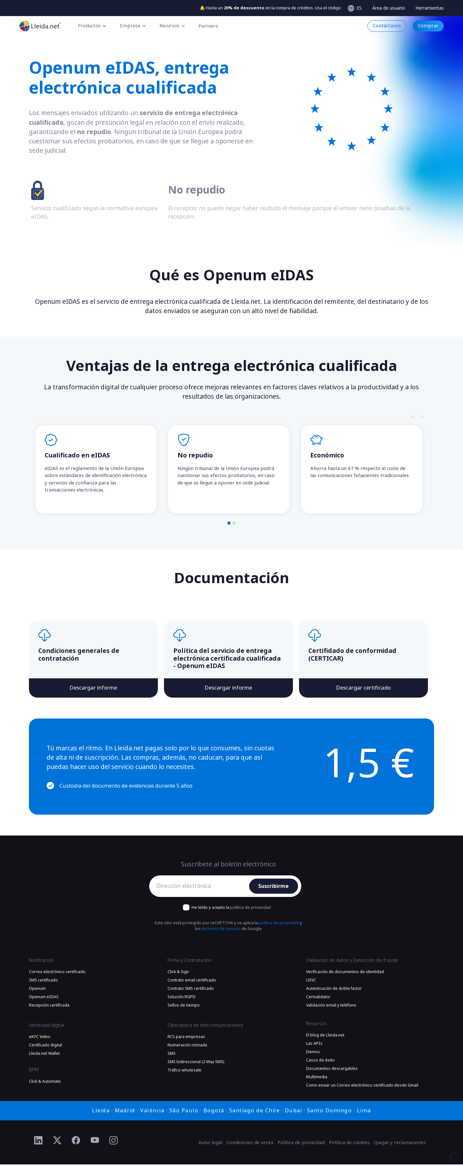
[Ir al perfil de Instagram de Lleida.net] (113, 1142)
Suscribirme (273, 887)
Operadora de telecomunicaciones (205, 1026)
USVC (311, 982)
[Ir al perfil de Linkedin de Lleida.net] (38, 1142)
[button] (229, 523)
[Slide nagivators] (413, 417)
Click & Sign (178, 973)
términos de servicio (221, 930)
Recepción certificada (49, 1007)
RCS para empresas (186, 1038)
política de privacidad (250, 909)
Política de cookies (349, 1144)
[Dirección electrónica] (200, 888)
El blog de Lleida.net (325, 1037)
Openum (37, 990)
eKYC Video (39, 1038)
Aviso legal (210, 1144)
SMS (172, 1055)
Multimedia (316, 1078)
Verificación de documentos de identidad (345, 973)
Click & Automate (45, 1083)
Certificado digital (45, 1047)
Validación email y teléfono (331, 1007)
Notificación (41, 961)
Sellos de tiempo (184, 1007)
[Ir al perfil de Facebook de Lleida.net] (76, 1142)
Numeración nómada (187, 1047)
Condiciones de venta (249, 1144)
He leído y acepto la (231, 909)
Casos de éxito (320, 1062)
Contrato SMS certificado (191, 990)
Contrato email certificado (192, 982)
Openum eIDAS (44, 998)
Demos (313, 1053)
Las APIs (314, 1045)
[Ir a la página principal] (40, 26)
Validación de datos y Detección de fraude (352, 961)
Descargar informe (93, 688)
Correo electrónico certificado (57, 973)
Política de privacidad (301, 1144)
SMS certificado (43, 982)
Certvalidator (318, 998)
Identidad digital (46, 1026)
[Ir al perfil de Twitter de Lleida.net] (57, 1142)
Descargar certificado (363, 688)
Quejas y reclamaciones (400, 1144)
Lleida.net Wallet (44, 1055)
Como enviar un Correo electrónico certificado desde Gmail (362, 1087)
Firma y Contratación (190, 961)
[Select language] (355, 8)
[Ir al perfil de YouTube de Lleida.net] (95, 1142)
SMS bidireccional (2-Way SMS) (196, 1063)
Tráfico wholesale (184, 1072)
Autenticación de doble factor (334, 990)
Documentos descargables (332, 1070)
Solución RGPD (181, 998)
